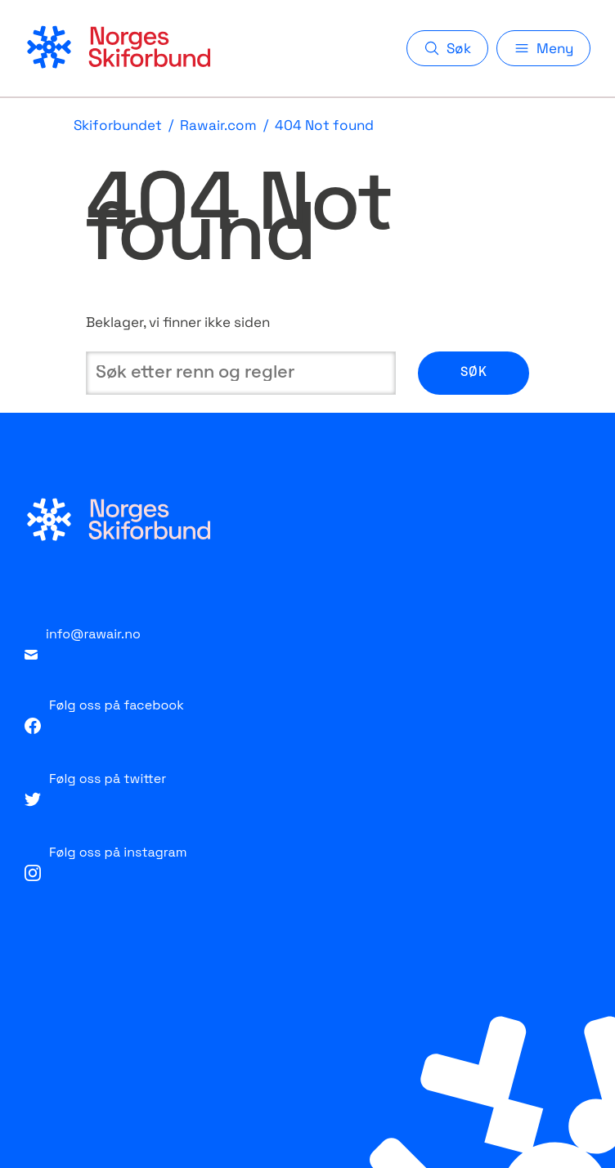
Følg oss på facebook (104, 715)
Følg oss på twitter (95, 788)
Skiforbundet (118, 125)
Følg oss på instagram (105, 862)
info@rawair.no (83, 642)
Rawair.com (218, 125)
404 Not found (324, 125)
